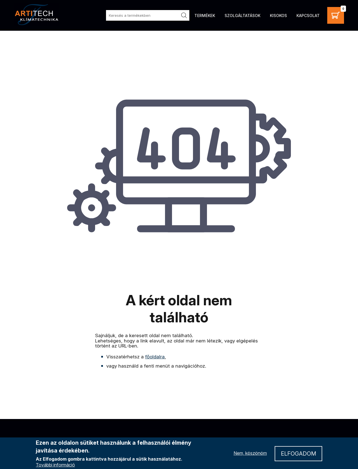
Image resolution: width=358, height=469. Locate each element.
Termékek (204, 15)
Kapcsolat (308, 15)
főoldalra (155, 357)
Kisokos (278, 15)
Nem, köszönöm (250, 453)
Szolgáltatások (242, 15)
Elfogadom (298, 454)
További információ (55, 465)
